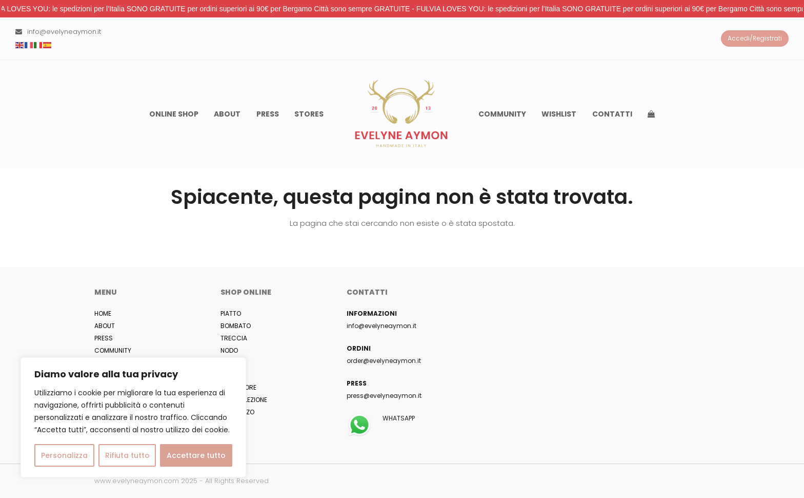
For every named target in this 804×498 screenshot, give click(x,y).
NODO (229, 350)
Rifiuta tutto (127, 455)
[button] (651, 114)
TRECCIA (233, 338)
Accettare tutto (196, 455)
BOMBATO (235, 325)
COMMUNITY (112, 350)
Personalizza (64, 455)
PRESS (103, 338)
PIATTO (230, 313)
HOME (102, 313)
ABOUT (104, 325)
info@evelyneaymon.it (64, 31)
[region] (133, 417)
